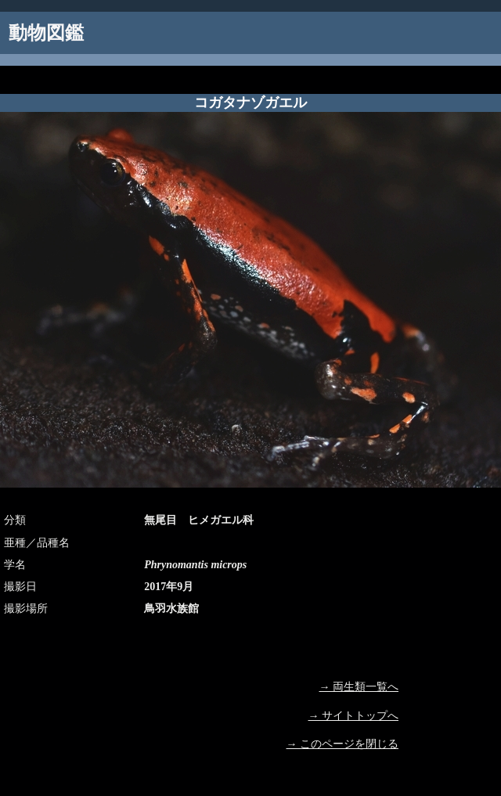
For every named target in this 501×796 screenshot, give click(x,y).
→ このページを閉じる (343, 744)
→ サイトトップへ (353, 716)
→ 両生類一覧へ (359, 687)
